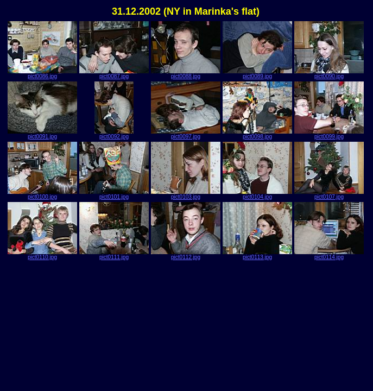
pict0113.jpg (257, 254)
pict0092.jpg (114, 134)
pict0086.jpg (42, 73)
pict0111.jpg (114, 254)
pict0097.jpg (185, 134)
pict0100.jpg (42, 194)
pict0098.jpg (257, 134)
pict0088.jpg (185, 73)
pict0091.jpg (42, 134)
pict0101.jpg (114, 194)
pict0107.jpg (329, 194)
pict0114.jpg (329, 254)
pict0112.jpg (185, 254)
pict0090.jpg (329, 73)
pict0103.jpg (185, 194)
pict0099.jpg (329, 134)
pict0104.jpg (257, 194)
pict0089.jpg (257, 73)
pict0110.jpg (42, 254)
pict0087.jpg (114, 73)
